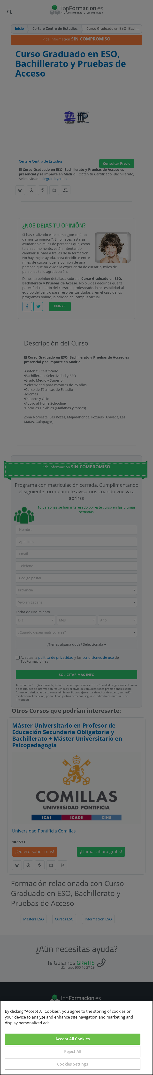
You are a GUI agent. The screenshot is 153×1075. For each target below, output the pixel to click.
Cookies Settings (72, 1064)
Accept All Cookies (72, 1039)
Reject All (72, 1051)
